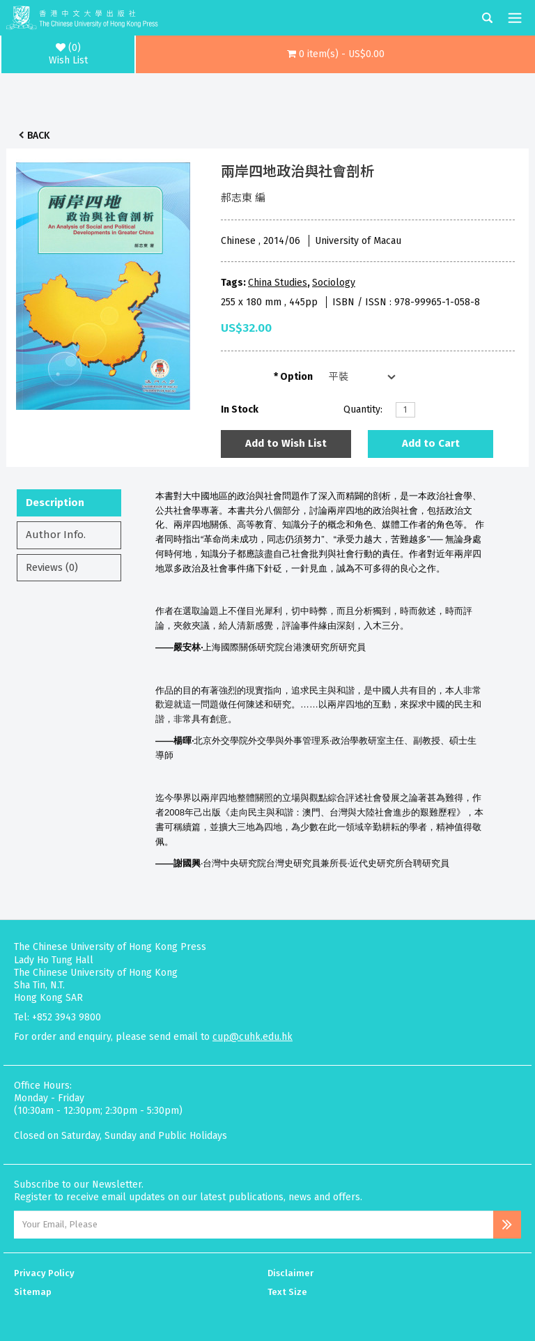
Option (296, 377)
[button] (335, 54)
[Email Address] (253, 1225)
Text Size (287, 1292)
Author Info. (56, 534)
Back (38, 135)
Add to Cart (431, 443)
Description (55, 502)
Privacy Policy (44, 1273)
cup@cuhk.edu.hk (252, 1037)
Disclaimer (290, 1273)
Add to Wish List (286, 443)
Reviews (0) (52, 567)
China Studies (277, 283)
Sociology (333, 283)
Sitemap (33, 1292)
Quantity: (362, 409)
